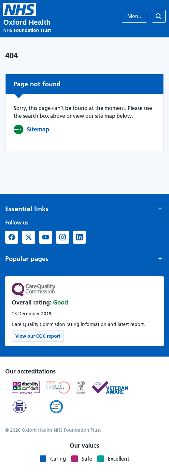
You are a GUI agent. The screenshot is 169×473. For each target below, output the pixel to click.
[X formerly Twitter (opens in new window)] (28, 237)
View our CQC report (37, 336)
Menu (134, 16)
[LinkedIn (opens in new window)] (79, 237)
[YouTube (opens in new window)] (45, 237)
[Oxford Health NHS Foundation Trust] (19, 9)
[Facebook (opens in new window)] (11, 237)
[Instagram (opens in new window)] (62, 237)
